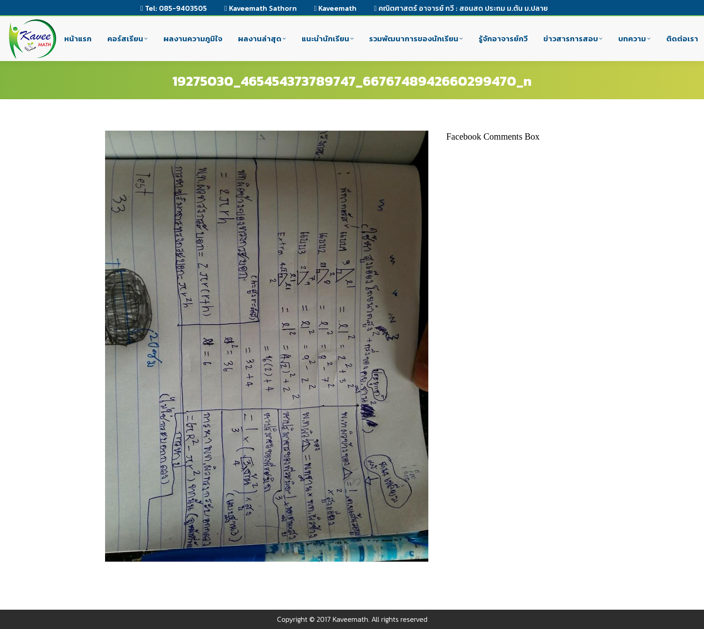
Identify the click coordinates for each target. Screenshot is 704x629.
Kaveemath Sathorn (260, 8)
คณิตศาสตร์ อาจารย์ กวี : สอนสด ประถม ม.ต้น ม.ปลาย (461, 8)
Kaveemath (335, 8)
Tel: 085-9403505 (174, 8)
